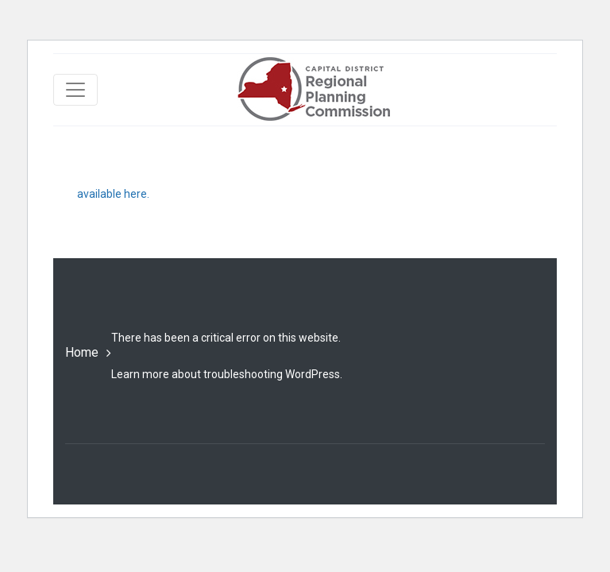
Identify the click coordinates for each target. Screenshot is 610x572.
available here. (113, 193)
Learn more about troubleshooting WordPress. (226, 374)
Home (81, 352)
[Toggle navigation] (75, 90)
